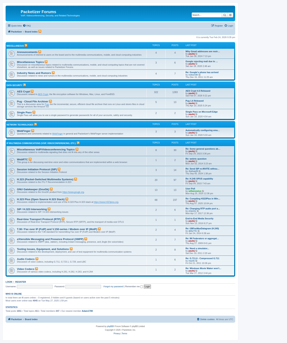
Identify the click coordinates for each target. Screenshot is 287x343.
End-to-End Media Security (199, 218)
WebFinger (23, 130)
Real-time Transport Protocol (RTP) (39, 219)
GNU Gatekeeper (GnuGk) (33, 189)
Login (9, 282)
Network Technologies (20, 125)
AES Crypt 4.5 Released (198, 91)
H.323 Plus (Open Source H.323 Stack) (41, 199)
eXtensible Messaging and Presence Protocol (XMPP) (50, 239)
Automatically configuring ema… (203, 130)
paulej (192, 54)
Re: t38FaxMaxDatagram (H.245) (202, 228)
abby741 (193, 231)
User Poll (190, 188)
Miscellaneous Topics (30, 62)
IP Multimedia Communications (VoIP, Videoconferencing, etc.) (41, 143)
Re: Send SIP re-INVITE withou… (202, 169)
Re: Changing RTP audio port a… (203, 208)
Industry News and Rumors (34, 73)
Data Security (14, 85)
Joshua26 (193, 171)
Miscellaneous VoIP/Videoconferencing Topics (46, 149)
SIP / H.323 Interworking (32, 209)
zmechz (192, 211)
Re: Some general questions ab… (203, 149)
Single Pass (24, 112)
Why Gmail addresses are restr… (203, 51)
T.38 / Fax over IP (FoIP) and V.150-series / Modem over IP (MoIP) (57, 229)
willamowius (195, 191)
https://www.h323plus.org (106, 202)
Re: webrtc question (196, 159)
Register (20, 282)
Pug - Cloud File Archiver (32, 101)
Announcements (27, 52)
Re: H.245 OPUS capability (199, 178)
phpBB (110, 326)
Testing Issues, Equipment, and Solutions (43, 249)
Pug (47, 104)
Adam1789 (87, 311)
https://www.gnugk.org (73, 192)
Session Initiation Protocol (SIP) (37, 169)
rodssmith (193, 75)
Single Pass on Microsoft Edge (202, 112)
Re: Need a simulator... (197, 248)
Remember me (134, 286)
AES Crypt (23, 91)
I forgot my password (113, 286)
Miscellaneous (15, 46)
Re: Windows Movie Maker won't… (203, 268)
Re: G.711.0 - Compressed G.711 (202, 258)
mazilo (192, 261)
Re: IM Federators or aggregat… (202, 238)
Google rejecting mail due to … (202, 61)
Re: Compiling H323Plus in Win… (203, 198)
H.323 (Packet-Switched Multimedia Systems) (45, 179)
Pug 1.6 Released (195, 101)
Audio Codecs (26, 259)
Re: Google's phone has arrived (202, 72)
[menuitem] (27, 25)
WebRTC (22, 159)
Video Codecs (25, 269)
